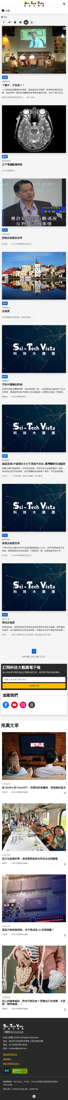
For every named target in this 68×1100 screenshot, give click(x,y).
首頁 (4, 17)
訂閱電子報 (34, 686)
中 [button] (26, 22)
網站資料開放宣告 (11, 1064)
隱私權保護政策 (10, 1054)
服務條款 (7, 1059)
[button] (64, 4)
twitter (9, 22)
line (19, 22)
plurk (15, 22)
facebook (3, 22)
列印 (31, 22)
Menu (4, 4)
